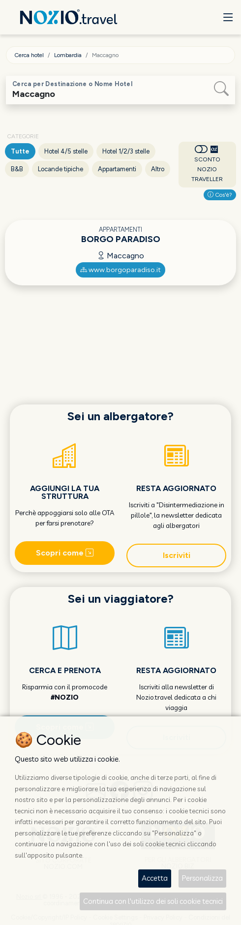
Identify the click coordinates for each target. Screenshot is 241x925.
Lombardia (68, 55)
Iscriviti (176, 555)
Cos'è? (220, 194)
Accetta (155, 878)
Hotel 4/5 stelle (66, 151)
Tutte (20, 151)
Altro (157, 169)
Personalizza (202, 878)
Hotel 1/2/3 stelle (126, 151)
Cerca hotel (29, 55)
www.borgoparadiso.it (120, 270)
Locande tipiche (60, 169)
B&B (17, 169)
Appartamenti (117, 169)
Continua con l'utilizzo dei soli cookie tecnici (153, 901)
